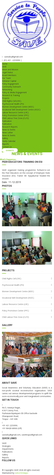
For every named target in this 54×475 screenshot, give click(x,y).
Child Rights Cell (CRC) (11, 101)
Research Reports (10, 126)
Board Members (9, 75)
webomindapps (21, 473)
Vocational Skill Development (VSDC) (18, 297)
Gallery (5, 138)
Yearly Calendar (9, 141)
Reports (5, 144)
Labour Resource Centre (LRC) (15, 112)
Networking (7, 89)
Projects (5, 98)
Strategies (6, 446)
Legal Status (7, 72)
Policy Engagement (10, 84)
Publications (7, 451)
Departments (8, 449)
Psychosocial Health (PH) (13, 104)
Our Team (6, 78)
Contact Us (7, 147)
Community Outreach (11, 86)
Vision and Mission (10, 69)
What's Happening (8, 159)
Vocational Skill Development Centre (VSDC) (21, 109)
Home (4, 63)
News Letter (7, 132)
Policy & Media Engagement (14, 92)
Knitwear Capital (9, 81)
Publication (7, 121)
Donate (10, 150)
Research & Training (11, 95)
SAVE (4, 66)
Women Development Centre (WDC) (18, 106)
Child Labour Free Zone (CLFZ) (15, 118)
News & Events (8, 129)
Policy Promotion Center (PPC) (15, 115)
